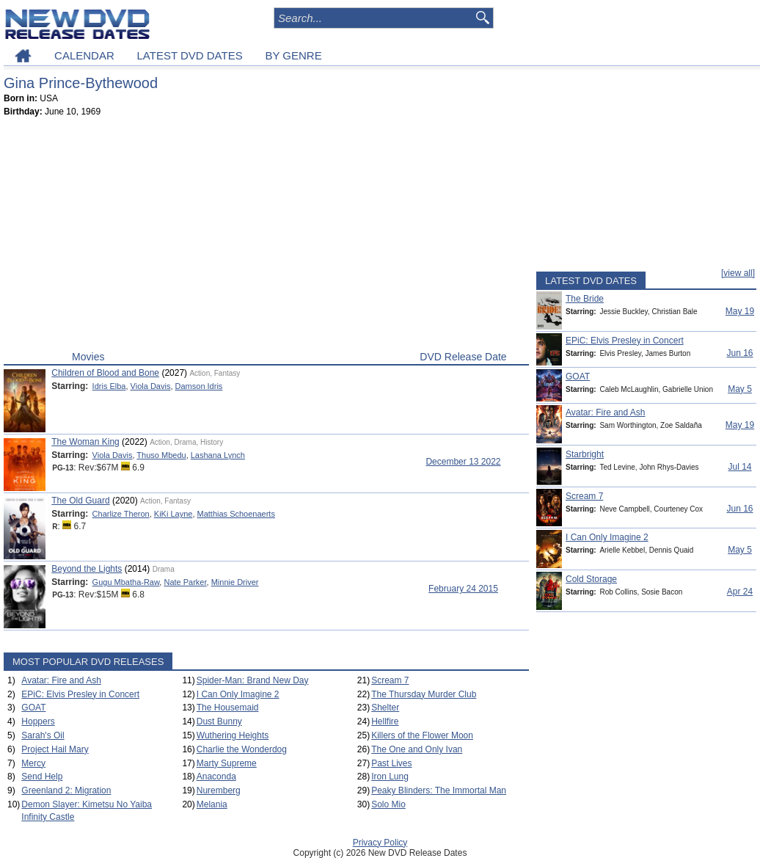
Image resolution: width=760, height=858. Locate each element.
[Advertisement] (266, 237)
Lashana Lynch (218, 455)
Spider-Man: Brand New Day (253, 680)
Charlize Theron (121, 513)
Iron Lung (390, 776)
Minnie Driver (235, 582)
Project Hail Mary (54, 749)
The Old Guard (80, 500)
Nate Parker (185, 582)
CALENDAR (84, 55)
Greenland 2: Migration (66, 790)
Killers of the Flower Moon (422, 735)
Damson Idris (199, 386)
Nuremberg (219, 790)
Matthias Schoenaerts (236, 513)
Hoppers (37, 721)
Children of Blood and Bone (105, 373)
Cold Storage (591, 579)
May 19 (740, 311)
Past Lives (391, 763)
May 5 (740, 389)
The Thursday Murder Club (423, 694)
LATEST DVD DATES (189, 55)
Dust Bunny (219, 721)
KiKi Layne (173, 513)
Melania (212, 804)
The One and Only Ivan (416, 749)
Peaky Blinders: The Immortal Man (438, 790)
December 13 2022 (462, 462)
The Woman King (85, 442)
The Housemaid (228, 707)
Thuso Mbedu (161, 455)
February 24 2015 (463, 588)
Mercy (33, 763)
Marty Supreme (227, 763)
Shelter (385, 707)
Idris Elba (109, 386)
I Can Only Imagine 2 (238, 694)
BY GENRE (293, 55)
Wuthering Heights (233, 735)
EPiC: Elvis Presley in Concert (80, 694)
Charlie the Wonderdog (242, 749)
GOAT (33, 707)
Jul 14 (739, 467)
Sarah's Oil (42, 735)
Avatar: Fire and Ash (61, 680)
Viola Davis (151, 386)
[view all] (738, 273)
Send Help (41, 776)
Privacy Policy (380, 842)
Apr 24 (740, 591)
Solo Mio (388, 804)
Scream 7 (390, 680)
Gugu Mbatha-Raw (126, 582)
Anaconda (216, 776)
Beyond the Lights (86, 569)
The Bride (585, 299)
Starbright (585, 454)
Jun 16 (739, 353)
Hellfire (384, 721)
